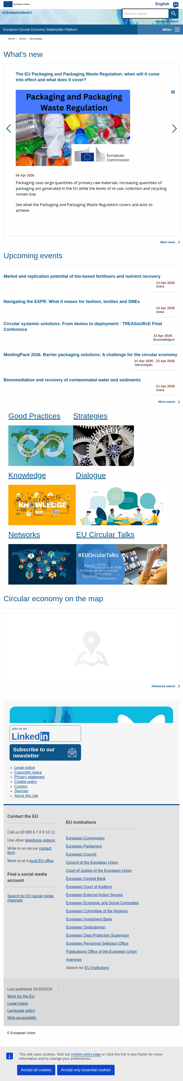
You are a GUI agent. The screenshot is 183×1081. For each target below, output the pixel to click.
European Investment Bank (89, 919)
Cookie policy (25, 782)
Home (11, 38)
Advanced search (166, 21)
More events (166, 402)
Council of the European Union (92, 862)
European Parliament (84, 846)
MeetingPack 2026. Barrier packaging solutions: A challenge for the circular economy (90, 354)
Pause (173, 92)
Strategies (90, 416)
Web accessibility (21, 1018)
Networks (24, 534)
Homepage (36, 38)
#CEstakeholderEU (17, 13)
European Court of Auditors (89, 887)
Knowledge (27, 475)
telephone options (40, 840)
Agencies (74, 960)
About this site (26, 796)
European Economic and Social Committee (102, 903)
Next (172, 128)
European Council (81, 854)
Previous (10, 128)
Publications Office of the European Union (101, 952)
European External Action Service (94, 895)
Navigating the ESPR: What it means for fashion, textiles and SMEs (72, 301)
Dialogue (91, 475)
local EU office (42, 861)
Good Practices (34, 416)
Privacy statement (29, 777)
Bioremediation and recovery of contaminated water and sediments (72, 380)
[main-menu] (177, 29)
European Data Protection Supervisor (97, 935)
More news (167, 242)
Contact (20, 786)
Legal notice (24, 768)
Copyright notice (28, 772)
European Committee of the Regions (97, 911)
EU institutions (97, 968)
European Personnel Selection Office (97, 943)
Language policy (21, 1011)
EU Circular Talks (105, 534)
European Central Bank (86, 879)
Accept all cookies (36, 1070)
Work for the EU (21, 996)
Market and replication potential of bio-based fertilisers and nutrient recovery (82, 276)
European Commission (85, 838)
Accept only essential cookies (86, 1070)
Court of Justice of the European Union (99, 871)
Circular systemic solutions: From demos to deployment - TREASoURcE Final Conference (83, 326)
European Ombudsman (85, 927)
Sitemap (21, 791)
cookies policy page (86, 1054)
